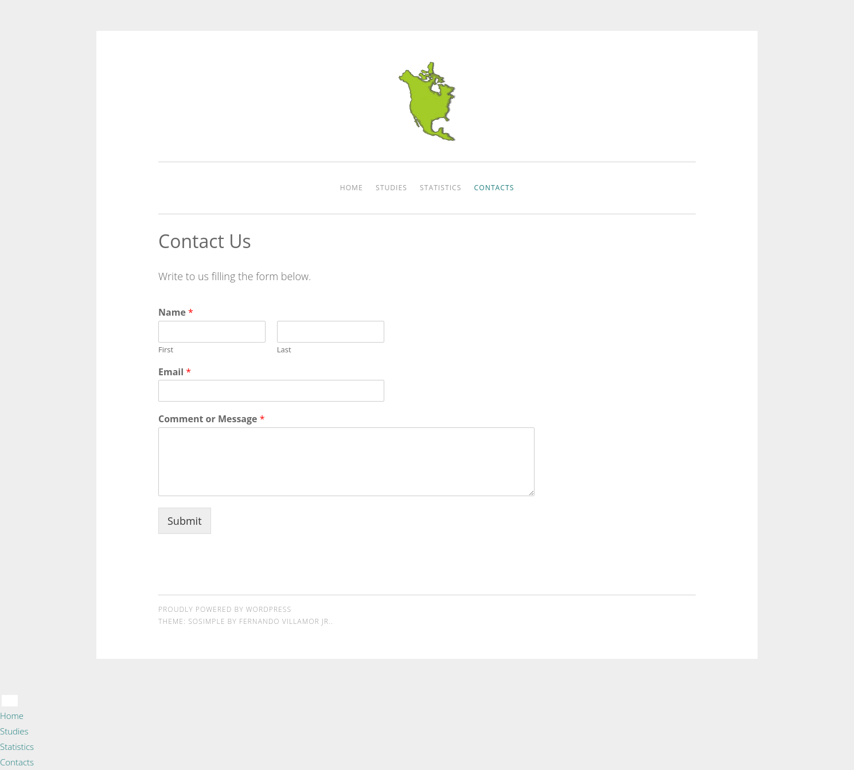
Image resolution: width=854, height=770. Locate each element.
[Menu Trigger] (10, 700)
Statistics (440, 187)
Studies (391, 187)
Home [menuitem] (12, 715)
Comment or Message (211, 419)
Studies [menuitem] (14, 731)
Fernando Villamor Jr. (285, 621)
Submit (184, 521)
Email (174, 372)
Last (284, 350)
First (165, 350)
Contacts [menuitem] (17, 762)
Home (351, 187)
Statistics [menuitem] (17, 746)
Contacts (494, 187)
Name (175, 313)
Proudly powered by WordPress (224, 609)
